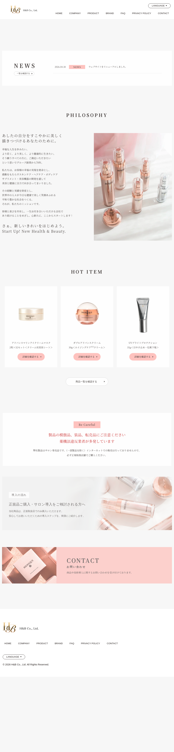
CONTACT (163, 13)
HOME (59, 13)
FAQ (123, 13)
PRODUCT (93, 13)
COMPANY (75, 13)
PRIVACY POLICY (141, 13)
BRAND (110, 13)
